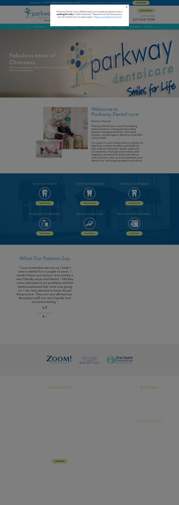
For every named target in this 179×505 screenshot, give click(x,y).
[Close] (127, 7)
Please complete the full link (108, 17)
